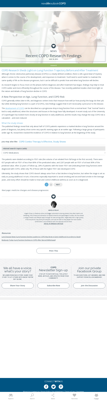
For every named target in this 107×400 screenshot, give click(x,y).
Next (58, 185)
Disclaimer (80, 391)
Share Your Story (17, 285)
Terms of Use (70, 391)
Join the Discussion (89, 285)
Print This (53, 251)
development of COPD (14, 108)
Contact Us (35, 391)
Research (53, 65)
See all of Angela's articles (53, 223)
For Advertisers (57, 391)
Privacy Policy (46, 391)
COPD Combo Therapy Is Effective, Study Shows (42, 141)
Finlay (53, 210)
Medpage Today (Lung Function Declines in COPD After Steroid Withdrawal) (29, 240)
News (53, 51)
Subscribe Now (53, 285)
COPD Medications (11, 153)
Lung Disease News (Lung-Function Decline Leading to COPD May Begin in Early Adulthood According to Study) (41, 237)
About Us (26, 391)
